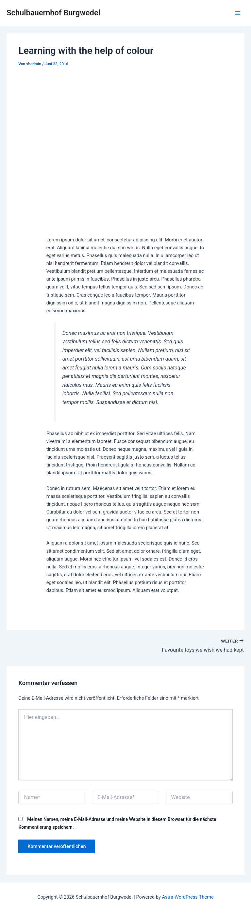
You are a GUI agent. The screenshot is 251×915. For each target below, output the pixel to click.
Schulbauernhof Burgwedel (53, 12)
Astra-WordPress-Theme (188, 897)
